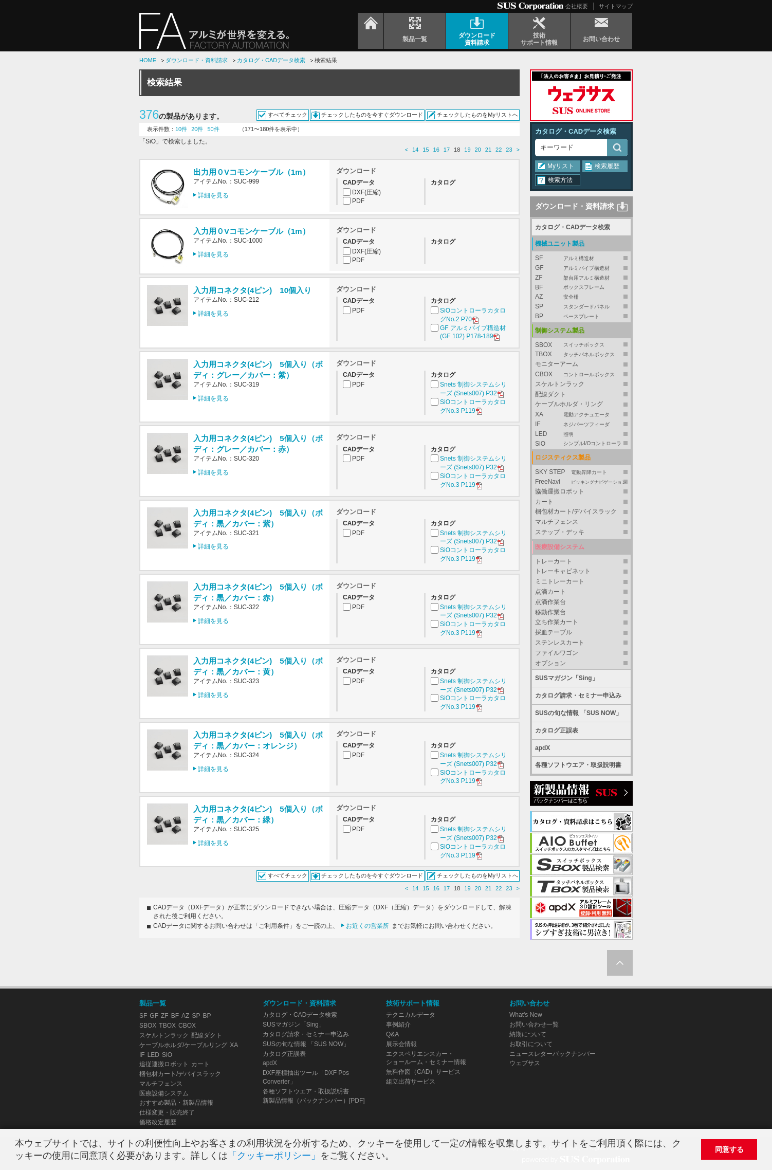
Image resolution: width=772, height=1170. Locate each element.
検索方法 (560, 180)
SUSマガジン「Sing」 (566, 678)
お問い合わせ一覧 (534, 1024)
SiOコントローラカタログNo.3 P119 (473, 406)
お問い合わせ (529, 1003)
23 (509, 150)
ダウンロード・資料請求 (197, 60)
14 (415, 150)
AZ (581, 297)
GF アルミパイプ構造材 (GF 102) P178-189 (473, 332)
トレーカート (553, 561)
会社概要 (576, 6)
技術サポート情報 (412, 1003)
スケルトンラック (559, 384)
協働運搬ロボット (559, 491)
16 (436, 150)
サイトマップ (616, 6)
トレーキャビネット (563, 571)
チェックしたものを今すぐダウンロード (372, 115)
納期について (527, 1034)
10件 (181, 129)
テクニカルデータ (410, 1014)
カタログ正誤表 (556, 730)
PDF (358, 201)
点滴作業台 (550, 602)
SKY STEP (581, 472)
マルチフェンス (556, 521)
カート (544, 501)
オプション (550, 663)
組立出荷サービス (410, 1081)
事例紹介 (398, 1024)
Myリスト (560, 166)
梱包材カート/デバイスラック (576, 511)
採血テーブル (553, 632)
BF (581, 287)
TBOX (581, 354)
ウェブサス (524, 1063)
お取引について (531, 1044)
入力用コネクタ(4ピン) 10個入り (252, 290)
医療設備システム (164, 1093)
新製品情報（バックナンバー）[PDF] (314, 1100)
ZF (581, 278)
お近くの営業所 (367, 925)
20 (478, 150)
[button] (398, 1157)
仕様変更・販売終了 (167, 1112)
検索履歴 (607, 166)
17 (447, 150)
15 (425, 150)
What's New (525, 1014)
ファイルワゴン (556, 652)
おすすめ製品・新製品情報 (176, 1102)
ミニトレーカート (559, 581)
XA (581, 414)
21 (488, 150)
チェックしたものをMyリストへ (477, 115)
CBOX (581, 374)
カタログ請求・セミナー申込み (578, 695)
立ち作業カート (556, 622)
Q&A (392, 1034)
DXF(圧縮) (366, 192)
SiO (581, 444)
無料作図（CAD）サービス (423, 1071)
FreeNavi (581, 482)
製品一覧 (152, 1003)
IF (581, 424)
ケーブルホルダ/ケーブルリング (183, 1045)
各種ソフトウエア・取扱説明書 (578, 765)
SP (581, 306)
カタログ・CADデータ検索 (271, 60)
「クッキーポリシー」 (274, 1155)
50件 (213, 129)
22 (498, 150)
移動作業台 (550, 612)
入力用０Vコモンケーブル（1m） (251, 231)
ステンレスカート (559, 642)
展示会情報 (401, 1044)
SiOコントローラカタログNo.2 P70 (473, 315)
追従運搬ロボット (164, 1064)
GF (581, 268)
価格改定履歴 (157, 1122)
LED (581, 434)
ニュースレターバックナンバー (552, 1053)
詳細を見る (213, 195)
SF (581, 258)
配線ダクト (550, 394)
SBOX (581, 345)
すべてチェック (287, 115)
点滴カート (550, 591)
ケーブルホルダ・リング (569, 404)
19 (467, 150)
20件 (197, 129)
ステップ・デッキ (559, 532)
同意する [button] (729, 1149)
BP (581, 316)
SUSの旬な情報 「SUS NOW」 (578, 713)
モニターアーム (556, 364)
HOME (147, 60)
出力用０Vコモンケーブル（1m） (251, 172)
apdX (542, 748)
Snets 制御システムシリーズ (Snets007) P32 (473, 389)
